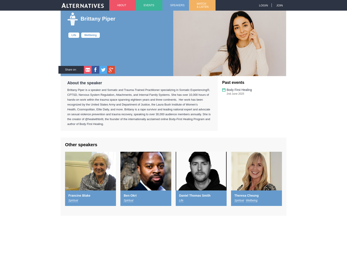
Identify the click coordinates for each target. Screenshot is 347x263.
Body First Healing (239, 90)
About (121, 5)
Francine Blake (79, 195)
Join (279, 5)
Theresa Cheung (246, 195)
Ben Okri (130, 195)
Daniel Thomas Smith (194, 195)
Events (149, 5)
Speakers (177, 5)
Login (263, 5)
